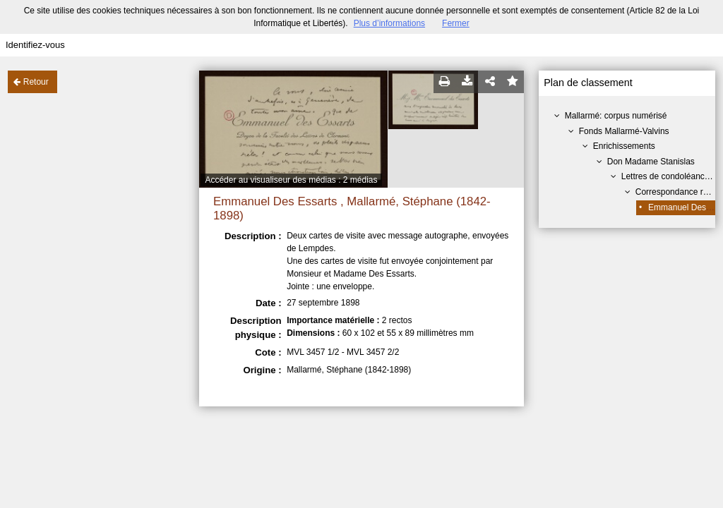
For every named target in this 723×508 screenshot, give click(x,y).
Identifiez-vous (35, 45)
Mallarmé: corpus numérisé (616, 116)
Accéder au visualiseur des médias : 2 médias (291, 180)
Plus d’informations (389, 23)
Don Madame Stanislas (651, 162)
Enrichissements (624, 146)
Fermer (456, 23)
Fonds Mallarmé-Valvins (624, 131)
